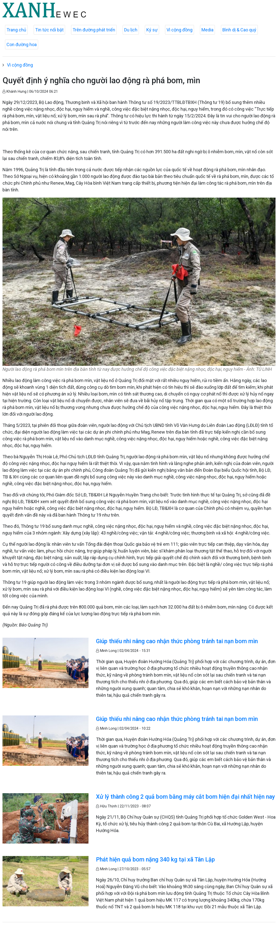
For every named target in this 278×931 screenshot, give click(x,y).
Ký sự (152, 29)
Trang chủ (16, 29)
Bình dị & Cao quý (239, 29)
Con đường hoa (21, 44)
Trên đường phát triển (94, 29)
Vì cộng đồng (179, 29)
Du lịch (130, 29)
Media (207, 29)
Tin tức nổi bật (49, 29)
